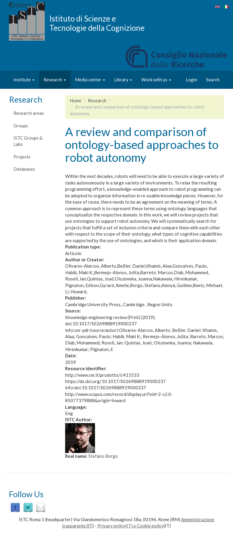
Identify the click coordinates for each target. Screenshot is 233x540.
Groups (20, 125)
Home (75, 100)
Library (123, 79)
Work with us (156, 79)
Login (191, 79)
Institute (24, 79)
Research (55, 79)
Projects (21, 156)
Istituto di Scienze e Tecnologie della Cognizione (97, 23)
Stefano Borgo (103, 456)
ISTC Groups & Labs (27, 141)
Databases (24, 169)
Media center (90, 79)
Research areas (28, 113)
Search (213, 79)
